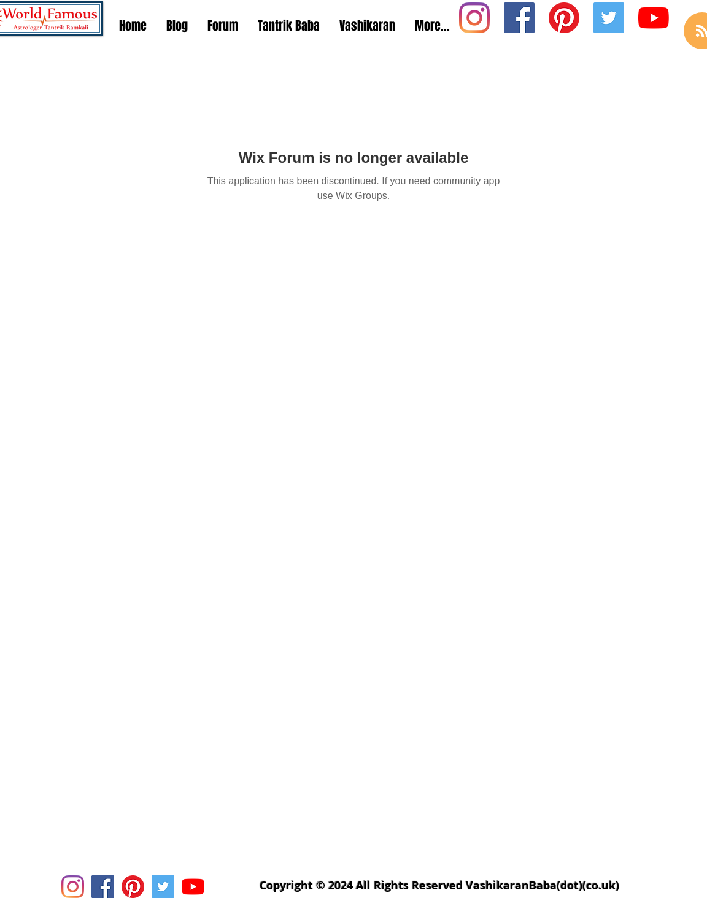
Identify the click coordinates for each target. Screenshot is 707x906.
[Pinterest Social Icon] (564, 17)
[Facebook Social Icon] (519, 17)
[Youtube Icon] (653, 17)
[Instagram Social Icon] (474, 17)
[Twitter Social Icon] (608, 17)
